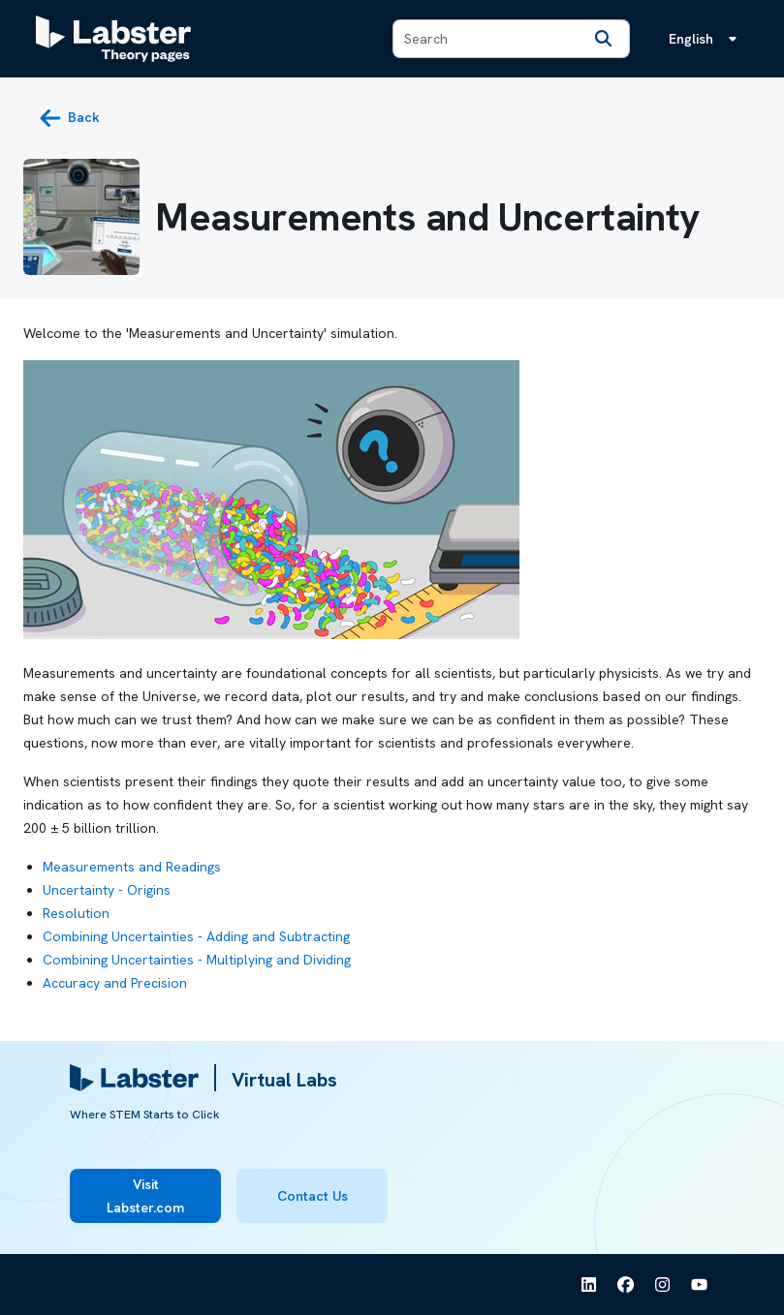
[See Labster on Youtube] (699, 1285)
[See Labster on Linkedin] (589, 1285)
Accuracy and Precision (115, 983)
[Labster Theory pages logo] (113, 38)
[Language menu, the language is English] (706, 38)
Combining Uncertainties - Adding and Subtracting (196, 936)
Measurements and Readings (132, 866)
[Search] (603, 38)
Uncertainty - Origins (107, 890)
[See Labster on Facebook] (626, 1285)
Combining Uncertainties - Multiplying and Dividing (197, 959)
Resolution (76, 913)
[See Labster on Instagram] (662, 1285)
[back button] (69, 118)
